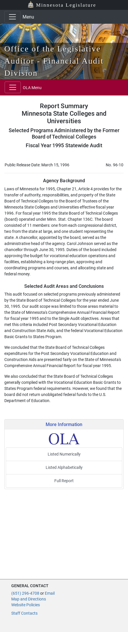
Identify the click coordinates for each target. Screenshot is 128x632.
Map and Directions (28, 599)
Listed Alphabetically (64, 467)
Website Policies (25, 604)
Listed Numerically (64, 454)
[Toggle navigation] (12, 17)
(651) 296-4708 (25, 593)
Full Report (64, 480)
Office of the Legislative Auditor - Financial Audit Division (54, 61)
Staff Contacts (24, 613)
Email (50, 593)
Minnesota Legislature (66, 5)
